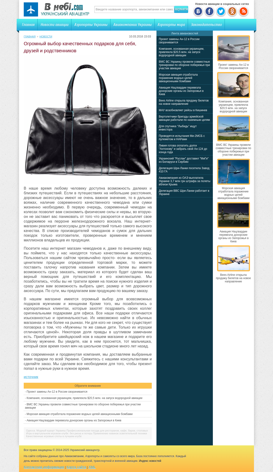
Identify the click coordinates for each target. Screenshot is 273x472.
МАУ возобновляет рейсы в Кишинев (183, 110)
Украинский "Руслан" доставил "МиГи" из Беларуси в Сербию (184, 160)
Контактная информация (44, 467)
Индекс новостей (150, 461)
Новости (45, 36)
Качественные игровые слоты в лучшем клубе (54, 436)
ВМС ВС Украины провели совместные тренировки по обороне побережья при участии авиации (184, 65)
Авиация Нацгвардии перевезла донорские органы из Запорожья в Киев (74, 420)
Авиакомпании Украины (132, 24)
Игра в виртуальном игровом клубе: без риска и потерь (59, 433)
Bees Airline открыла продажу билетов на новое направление (184, 102)
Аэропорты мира (171, 24)
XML (92, 467)
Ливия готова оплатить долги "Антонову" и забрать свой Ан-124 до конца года (183, 149)
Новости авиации (54, 24)
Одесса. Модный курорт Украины (46, 430)
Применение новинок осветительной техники (120, 433)
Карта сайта (76, 467)
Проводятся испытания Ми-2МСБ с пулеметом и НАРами (182, 137)
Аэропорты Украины (90, 24)
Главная (28, 24)
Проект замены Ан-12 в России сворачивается (57, 391)
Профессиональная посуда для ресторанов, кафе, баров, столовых (107, 430)
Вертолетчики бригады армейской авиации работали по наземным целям (184, 118)
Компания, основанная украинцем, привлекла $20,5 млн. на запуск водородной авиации (84, 398)
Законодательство (206, 24)
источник (31, 377)
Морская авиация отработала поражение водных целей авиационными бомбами (80, 414)
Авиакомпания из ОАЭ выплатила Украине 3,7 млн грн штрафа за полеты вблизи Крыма (184, 181)
